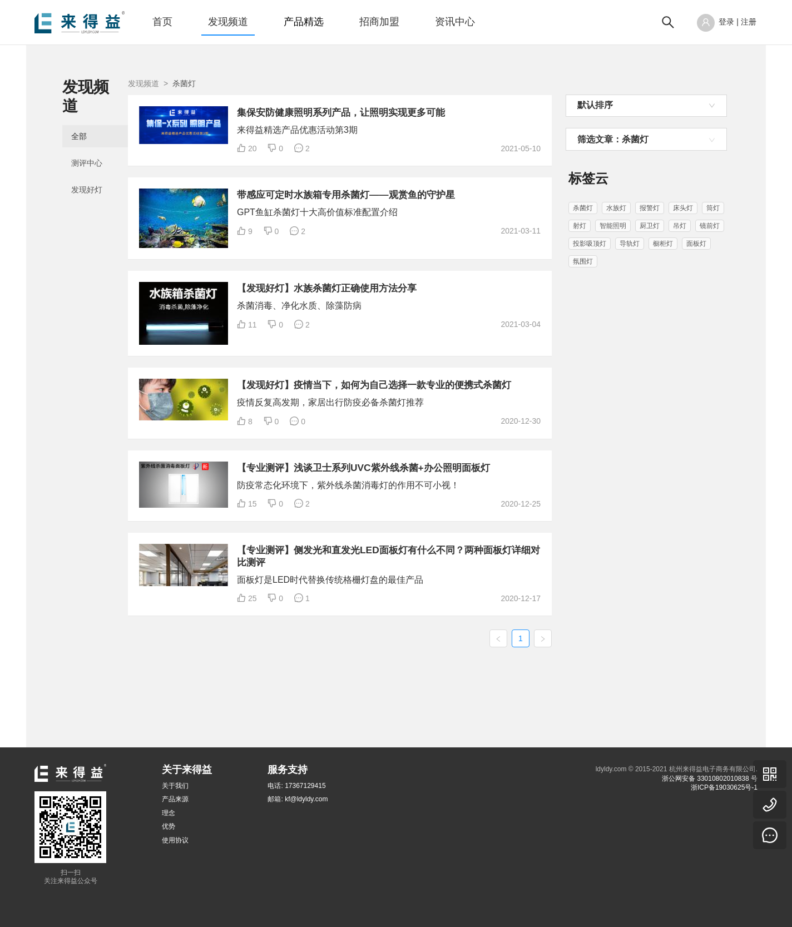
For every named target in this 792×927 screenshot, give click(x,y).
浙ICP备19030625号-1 (724, 787)
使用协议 (175, 840)
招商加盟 (379, 21)
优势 (168, 826)
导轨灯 (630, 243)
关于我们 (175, 786)
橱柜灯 (663, 243)
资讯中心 (455, 21)
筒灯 (713, 208)
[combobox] (646, 106)
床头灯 (683, 208)
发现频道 (228, 21)
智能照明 (613, 226)
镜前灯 (710, 226)
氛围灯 (583, 261)
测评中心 (86, 144)
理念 (168, 813)
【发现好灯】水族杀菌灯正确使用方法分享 (433, 302)
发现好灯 (86, 171)
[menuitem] (162, 22)
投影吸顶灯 (589, 243)
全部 (79, 117)
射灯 (579, 226)
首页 (162, 21)
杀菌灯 (583, 208)
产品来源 (175, 799)
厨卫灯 (650, 226)
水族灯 (616, 208)
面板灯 (696, 243)
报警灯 (650, 208)
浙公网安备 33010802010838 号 (710, 778)
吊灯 (679, 226)
